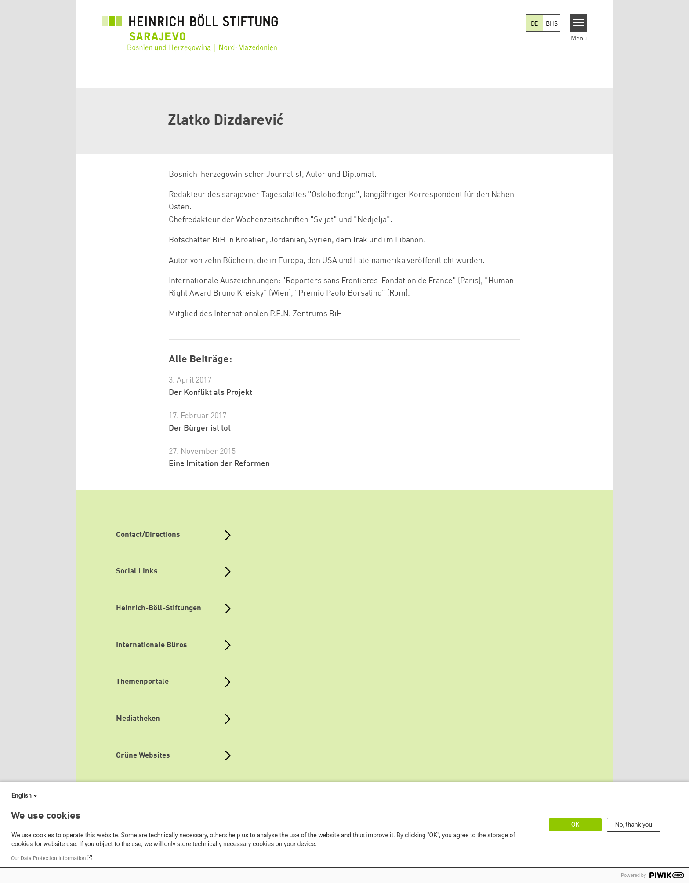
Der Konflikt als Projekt (210, 393)
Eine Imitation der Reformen (219, 464)
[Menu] (578, 23)
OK (575, 824)
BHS (551, 24)
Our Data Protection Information (48, 858)
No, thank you (634, 824)
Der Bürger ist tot (200, 428)
